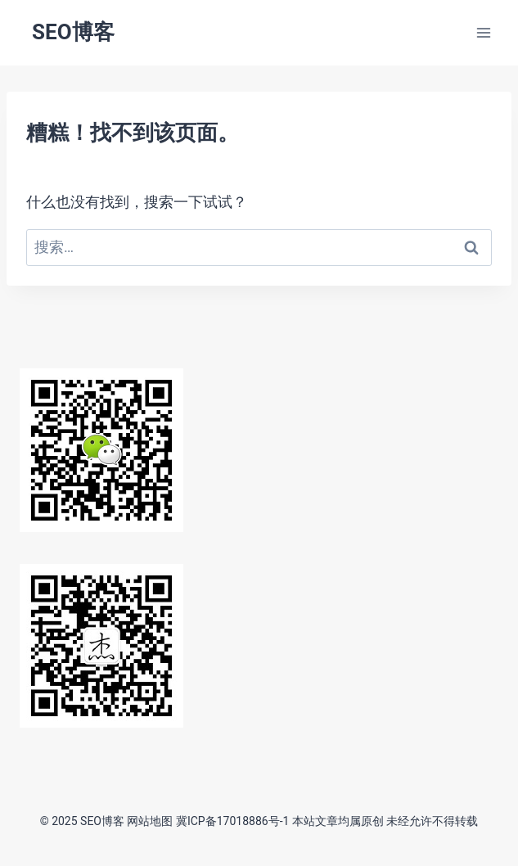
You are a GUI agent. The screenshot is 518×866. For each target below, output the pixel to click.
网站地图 (150, 821)
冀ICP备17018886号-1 (232, 821)
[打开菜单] (483, 32)
